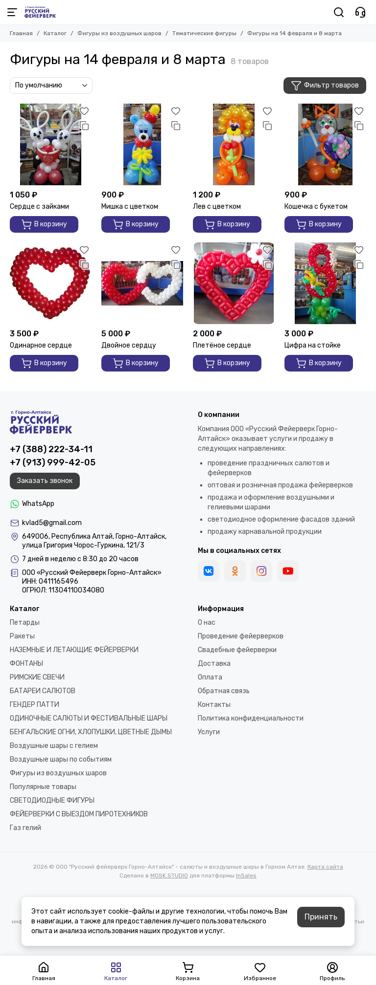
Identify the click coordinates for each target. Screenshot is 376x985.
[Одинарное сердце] (51, 283)
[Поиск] (339, 12)
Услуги (209, 732)
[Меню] (12, 12)
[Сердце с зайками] (51, 144)
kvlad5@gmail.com (52, 523)
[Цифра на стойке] (325, 283)
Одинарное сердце (41, 345)
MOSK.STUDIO (169, 875)
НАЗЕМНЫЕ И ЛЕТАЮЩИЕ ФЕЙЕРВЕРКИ (74, 650)
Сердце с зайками (39, 206)
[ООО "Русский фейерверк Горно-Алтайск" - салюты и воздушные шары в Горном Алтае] (40, 12)
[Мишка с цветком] (142, 144)
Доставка (214, 663)
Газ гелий (25, 828)
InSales (246, 875)
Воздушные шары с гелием (54, 746)
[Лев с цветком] (234, 144)
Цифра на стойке (312, 345)
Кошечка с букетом (316, 206)
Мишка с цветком (129, 206)
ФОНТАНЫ (26, 663)
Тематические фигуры (204, 33)
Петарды (25, 622)
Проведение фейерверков (240, 636)
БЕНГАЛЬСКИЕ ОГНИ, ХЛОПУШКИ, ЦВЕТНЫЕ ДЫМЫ (91, 732)
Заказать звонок (44, 481)
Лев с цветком (217, 206)
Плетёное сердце (222, 345)
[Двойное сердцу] (142, 283)
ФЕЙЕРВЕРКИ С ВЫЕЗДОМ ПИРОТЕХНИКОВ (79, 814)
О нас (206, 622)
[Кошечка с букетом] (325, 144)
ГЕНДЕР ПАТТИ (34, 704)
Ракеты (22, 636)
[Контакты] (360, 12)
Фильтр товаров (325, 85)
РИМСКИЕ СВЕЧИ (37, 677)
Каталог (55, 33)
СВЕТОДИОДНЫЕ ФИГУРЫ (52, 800)
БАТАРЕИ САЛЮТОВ (42, 691)
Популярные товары (43, 787)
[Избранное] (84, 111)
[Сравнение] (84, 125)
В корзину (44, 224)
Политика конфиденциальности (251, 718)
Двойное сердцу (128, 345)
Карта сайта (325, 866)
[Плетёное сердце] (234, 283)
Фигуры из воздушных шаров (119, 33)
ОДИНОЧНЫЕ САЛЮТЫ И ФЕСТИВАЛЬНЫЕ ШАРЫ (88, 718)
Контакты (214, 704)
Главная (21, 33)
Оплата (210, 677)
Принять (321, 916)
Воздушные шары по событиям (61, 759)
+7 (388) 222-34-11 (51, 449)
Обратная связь (224, 691)
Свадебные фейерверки (237, 650)
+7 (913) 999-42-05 (52, 462)
